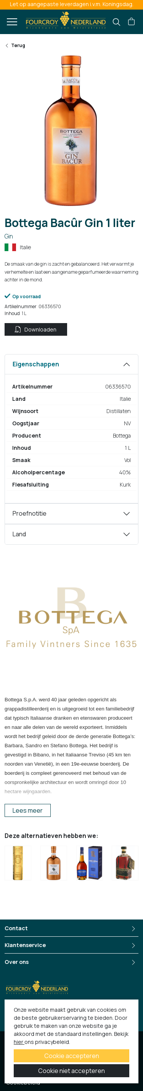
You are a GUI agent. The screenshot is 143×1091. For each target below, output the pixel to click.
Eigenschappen (36, 364)
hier (19, 1041)
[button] (131, 22)
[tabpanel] (71, 428)
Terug (15, 45)
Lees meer (28, 810)
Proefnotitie (30, 513)
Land (19, 534)
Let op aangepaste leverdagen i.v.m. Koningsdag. (71, 4)
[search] (116, 22)
